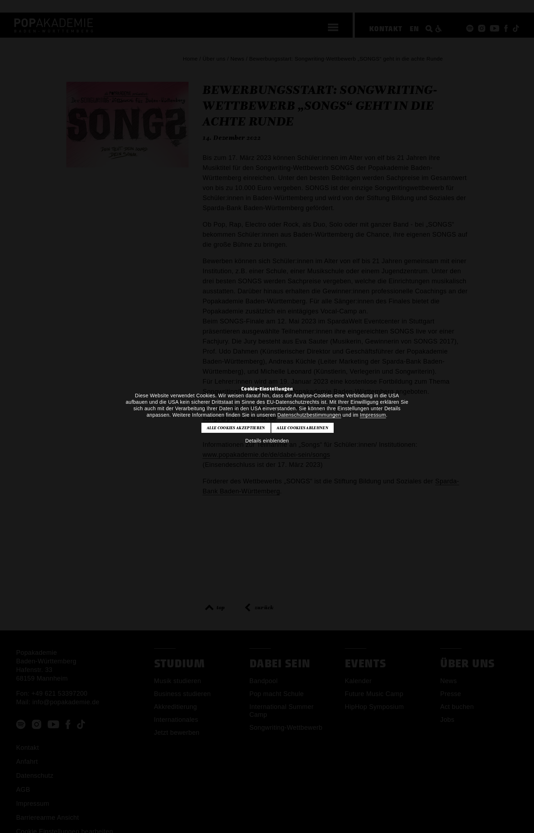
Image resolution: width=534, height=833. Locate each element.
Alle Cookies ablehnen (302, 427)
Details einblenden (267, 441)
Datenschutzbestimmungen (309, 415)
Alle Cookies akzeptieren (236, 427)
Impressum (373, 415)
